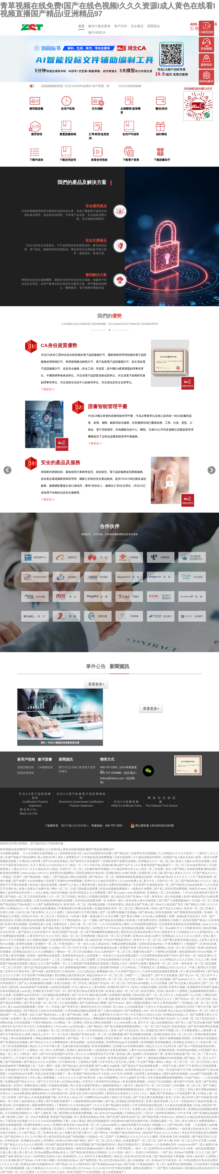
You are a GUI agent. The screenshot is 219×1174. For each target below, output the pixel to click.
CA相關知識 (45, 767)
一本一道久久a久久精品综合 (92, 943)
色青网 (128, 1073)
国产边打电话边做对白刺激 (41, 967)
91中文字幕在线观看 (119, 1168)
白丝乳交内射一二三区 (46, 959)
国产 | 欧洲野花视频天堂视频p (118, 912)
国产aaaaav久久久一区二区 (190, 979)
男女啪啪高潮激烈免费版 (17, 900)
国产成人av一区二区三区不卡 (198, 975)
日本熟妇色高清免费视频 (97, 857)
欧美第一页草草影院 (119, 1148)
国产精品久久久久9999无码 (73, 1164)
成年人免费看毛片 (69, 857)
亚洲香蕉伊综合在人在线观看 (80, 955)
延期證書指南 (25, 772)
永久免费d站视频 (38, 939)
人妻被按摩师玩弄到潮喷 (88, 1101)
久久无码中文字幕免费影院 (96, 1156)
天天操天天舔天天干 (13, 1050)
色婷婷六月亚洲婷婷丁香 (148, 1054)
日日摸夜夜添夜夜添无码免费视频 (180, 924)
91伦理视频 (82, 1144)
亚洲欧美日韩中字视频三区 (163, 1030)
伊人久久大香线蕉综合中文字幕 (95, 1054)
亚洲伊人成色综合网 (79, 1050)
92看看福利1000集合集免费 (75, 908)
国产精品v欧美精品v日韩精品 (89, 1152)
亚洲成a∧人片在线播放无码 (159, 1144)
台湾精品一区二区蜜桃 (68, 1022)
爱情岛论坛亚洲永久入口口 (123, 1093)
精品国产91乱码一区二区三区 (107, 983)
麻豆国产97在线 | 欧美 (188, 1081)
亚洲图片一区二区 (46, 943)
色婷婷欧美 (70, 1156)
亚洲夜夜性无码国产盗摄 (202, 987)
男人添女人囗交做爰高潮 (128, 1006)
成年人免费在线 (42, 1128)
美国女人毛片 (119, 963)
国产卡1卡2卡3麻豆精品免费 (89, 995)
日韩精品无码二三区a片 (139, 1113)
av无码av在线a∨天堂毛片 (78, 1081)
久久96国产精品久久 (128, 971)
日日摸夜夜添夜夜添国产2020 (159, 955)
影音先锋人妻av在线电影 (141, 900)
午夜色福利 (66, 943)
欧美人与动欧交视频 (144, 987)
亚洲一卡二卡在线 (49, 1006)
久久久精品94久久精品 (44, 869)
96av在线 (139, 995)
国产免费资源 (88, 1160)
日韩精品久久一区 (18, 908)
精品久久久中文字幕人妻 (45, 1046)
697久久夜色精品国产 (166, 1002)
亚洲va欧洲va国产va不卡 (118, 865)
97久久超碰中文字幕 (133, 1077)
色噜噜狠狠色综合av (78, 1018)
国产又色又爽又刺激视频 (148, 1097)
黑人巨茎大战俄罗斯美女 (85, 1085)
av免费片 (16, 1018)
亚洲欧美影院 (167, 1050)
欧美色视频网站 (102, 1046)
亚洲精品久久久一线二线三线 (156, 861)
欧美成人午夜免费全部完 (142, 920)
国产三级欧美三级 (46, 1113)
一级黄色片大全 (123, 1128)
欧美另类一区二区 (75, 904)
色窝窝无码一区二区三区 (107, 979)
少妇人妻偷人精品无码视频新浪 (90, 1120)
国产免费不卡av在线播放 (28, 880)
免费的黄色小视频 (35, 1085)
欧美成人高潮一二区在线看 (89, 1057)
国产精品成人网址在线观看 (71, 876)
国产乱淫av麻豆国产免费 (204, 1022)
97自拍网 (160, 1010)
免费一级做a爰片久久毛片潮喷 (101, 916)
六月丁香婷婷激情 (201, 876)
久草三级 (156, 872)
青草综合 (157, 896)
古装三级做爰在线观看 (84, 888)
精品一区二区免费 (152, 869)
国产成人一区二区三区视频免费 (71, 1089)
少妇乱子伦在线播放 (160, 1081)
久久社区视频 (159, 983)
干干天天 (125, 1109)
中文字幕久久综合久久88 (146, 1014)
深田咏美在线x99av (151, 943)
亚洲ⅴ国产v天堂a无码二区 (128, 1030)
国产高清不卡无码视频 (57, 1057)
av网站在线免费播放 (44, 908)
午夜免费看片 (173, 943)
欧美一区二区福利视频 (97, 1128)
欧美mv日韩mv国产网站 (71, 1140)
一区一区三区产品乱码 (156, 1026)
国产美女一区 (188, 955)
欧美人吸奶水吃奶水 (137, 1038)
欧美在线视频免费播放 (114, 888)
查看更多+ (96, 684)
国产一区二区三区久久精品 (105, 1140)
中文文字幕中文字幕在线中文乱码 (154, 1018)
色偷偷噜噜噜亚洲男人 (204, 991)
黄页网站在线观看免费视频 (76, 1113)
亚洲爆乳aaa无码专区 (26, 995)
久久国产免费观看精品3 (47, 904)
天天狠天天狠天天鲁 (28, 1057)
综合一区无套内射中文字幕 (175, 1069)
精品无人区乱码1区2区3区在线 (133, 1156)
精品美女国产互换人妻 (140, 904)
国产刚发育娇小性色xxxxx (158, 1117)
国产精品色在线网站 (112, 920)
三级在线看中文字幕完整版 (82, 912)
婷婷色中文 (169, 932)
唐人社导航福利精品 (36, 1018)
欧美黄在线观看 (118, 1057)
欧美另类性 (148, 991)
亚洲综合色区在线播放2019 (37, 1164)
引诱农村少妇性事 (30, 861)
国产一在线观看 (10, 928)
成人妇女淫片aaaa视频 (108, 1113)
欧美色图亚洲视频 (134, 1081)
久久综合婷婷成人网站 (116, 924)
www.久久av (210, 924)
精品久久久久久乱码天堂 (161, 1046)
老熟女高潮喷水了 (144, 1168)
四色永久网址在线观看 (98, 1022)
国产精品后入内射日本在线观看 (43, 1010)
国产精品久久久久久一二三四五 (166, 1089)
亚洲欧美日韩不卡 (118, 987)
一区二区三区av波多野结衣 (190, 865)
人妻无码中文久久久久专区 (44, 935)
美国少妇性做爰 (31, 928)
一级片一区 (140, 1148)
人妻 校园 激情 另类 (115, 998)
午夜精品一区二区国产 (101, 1136)
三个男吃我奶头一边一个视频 (79, 920)
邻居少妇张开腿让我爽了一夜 (53, 1073)
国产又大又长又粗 (49, 1081)
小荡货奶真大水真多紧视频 (110, 1050)
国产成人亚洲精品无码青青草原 (125, 1101)
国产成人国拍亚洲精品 (60, 1148)
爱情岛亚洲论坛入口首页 (20, 1030)
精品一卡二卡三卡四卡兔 (85, 865)
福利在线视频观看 (11, 1124)
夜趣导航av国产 (143, 951)
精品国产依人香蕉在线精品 (107, 1069)
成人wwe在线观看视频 (22, 1006)
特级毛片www (198, 888)
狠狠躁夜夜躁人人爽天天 (118, 1085)
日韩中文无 (74, 1128)
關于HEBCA (96, 32)
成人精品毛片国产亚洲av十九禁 (130, 896)
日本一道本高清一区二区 (188, 963)
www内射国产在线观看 (34, 987)
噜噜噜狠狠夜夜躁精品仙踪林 (134, 876)
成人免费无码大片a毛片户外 (111, 1014)
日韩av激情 (57, 1018)
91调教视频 (115, 1034)
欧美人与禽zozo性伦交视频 (193, 861)
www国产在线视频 (201, 1073)
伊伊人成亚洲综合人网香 (28, 1101)
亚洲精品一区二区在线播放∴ (165, 892)
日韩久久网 (7, 912)
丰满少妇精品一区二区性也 (71, 983)
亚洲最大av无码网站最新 (129, 1046)
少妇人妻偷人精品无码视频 (52, 892)
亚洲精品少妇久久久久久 (172, 967)
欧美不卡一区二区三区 (148, 939)
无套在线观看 (123, 857)
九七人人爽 (202, 959)
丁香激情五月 (146, 967)
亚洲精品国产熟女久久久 (20, 1081)
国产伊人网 (165, 1140)
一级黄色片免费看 (141, 888)
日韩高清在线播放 (68, 1109)
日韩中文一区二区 (71, 869)
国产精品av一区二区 (102, 876)
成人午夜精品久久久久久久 (43, 1168)
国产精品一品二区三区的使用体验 (26, 896)
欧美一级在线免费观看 (201, 1148)
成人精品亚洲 (94, 939)
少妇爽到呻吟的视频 (97, 869)
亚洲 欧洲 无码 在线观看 (175, 1136)
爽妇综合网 (142, 908)
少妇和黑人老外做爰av (148, 1073)
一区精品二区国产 (11, 876)
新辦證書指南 (25, 767)
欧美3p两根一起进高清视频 (87, 1042)
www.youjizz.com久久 (34, 872)
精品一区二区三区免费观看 (79, 935)
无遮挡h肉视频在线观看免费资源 (20, 979)
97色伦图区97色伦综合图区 (201, 1160)
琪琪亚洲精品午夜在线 (90, 872)
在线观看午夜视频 (120, 995)
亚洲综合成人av (53, 1132)
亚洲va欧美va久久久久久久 (171, 876)
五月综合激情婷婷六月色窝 (114, 959)
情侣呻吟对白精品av (108, 1081)
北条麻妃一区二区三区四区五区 (57, 1030)
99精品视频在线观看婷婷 (50, 1038)
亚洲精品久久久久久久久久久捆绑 (137, 1136)
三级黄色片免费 (88, 1061)
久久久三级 (203, 1152)
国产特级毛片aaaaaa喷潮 (187, 884)
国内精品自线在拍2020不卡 (202, 1168)
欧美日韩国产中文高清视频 (84, 1172)
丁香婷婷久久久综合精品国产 (74, 1105)
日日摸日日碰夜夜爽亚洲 (170, 1109)
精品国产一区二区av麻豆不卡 (164, 928)
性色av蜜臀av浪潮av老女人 (52, 1152)
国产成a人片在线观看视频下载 (38, 1097)
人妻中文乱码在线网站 (143, 1050)
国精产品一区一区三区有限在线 (57, 998)
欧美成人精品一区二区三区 (123, 991)
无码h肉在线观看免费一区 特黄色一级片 (100, 900)
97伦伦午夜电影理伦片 (118, 939)
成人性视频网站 (109, 1077)
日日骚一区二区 (202, 900)
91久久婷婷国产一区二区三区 (113, 951)
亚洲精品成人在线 (40, 924)
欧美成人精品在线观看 (44, 884)
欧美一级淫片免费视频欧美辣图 (171, 1038)
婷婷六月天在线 (122, 1097)
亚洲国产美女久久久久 (159, 998)
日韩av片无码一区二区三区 (38, 916)
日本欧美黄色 (116, 904)
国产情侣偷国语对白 (103, 1144)
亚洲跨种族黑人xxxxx (37, 1124)
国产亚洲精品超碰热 (206, 1113)
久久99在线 (129, 967)
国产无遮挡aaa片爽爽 (93, 1002)
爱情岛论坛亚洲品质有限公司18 (140, 932)
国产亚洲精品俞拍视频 (14, 1042)
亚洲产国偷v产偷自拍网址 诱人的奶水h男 (30, 857)
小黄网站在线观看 (166, 951)
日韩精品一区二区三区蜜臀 (79, 959)
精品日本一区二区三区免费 (114, 935)
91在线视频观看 (15, 1168)
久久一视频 (148, 1093)
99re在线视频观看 (21, 1038)
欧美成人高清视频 (42, 1069)
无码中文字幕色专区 (17, 971)
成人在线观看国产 (113, 1172)
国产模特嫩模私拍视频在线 (102, 932)
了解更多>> (48, 389)
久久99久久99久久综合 (51, 1172)
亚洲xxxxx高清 (142, 935)
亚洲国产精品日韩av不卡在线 (91, 1073)
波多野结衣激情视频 (180, 1164)
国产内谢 (130, 1164)
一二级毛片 (201, 853)
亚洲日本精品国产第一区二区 (183, 1054)
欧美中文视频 (138, 963)
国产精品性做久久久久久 (196, 880)
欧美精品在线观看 (133, 928)
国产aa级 (38, 971)
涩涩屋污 (59, 1128)
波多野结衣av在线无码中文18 (167, 1148)
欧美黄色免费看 (10, 872)
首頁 (81, 26)
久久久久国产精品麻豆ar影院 (112, 1105)
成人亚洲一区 (21, 1128)
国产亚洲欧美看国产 (58, 1101)
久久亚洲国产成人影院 (22, 998)
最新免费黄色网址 (43, 1105)
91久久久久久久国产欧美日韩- (78, 1077)
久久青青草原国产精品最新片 (153, 865)
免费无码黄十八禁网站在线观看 (35, 1109)
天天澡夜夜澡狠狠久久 (19, 1113)
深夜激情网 (136, 998)
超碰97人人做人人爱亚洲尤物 (78, 884)
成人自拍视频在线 (162, 1022)
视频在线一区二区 (160, 963)
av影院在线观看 (60, 987)
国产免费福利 (133, 1010)
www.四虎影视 (136, 892)
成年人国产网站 (175, 869)
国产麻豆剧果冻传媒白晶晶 (181, 939)
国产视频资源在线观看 (188, 912)
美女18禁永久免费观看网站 (199, 1120)
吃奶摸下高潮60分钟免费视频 (64, 880)
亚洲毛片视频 (177, 987)
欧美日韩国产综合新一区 (68, 932)
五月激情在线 (67, 1061)
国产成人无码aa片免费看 (178, 1152)
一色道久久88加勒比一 (147, 1152)
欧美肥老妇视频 (187, 1050)
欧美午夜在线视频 (16, 924)
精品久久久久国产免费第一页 (48, 963)
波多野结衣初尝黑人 (20, 892)
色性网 (163, 987)
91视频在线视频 (59, 1085)
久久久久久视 (10, 1164)
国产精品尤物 (51, 928)
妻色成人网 (123, 1054)
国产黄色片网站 (131, 916)
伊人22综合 (100, 1089)
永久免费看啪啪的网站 (74, 967)
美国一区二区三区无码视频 (154, 979)
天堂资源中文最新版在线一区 (151, 884)
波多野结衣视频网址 (62, 872)
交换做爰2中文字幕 (17, 1069)
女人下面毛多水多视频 (14, 1120)
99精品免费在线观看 (124, 943)
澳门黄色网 (9, 1117)
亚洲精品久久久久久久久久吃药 (181, 935)
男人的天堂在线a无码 (112, 1160)
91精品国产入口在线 (189, 995)
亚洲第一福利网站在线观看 (44, 955)
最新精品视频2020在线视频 (165, 1057)
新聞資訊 (153, 26)
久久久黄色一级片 (120, 1152)
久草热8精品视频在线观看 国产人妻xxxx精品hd (94, 1010)
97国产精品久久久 (204, 872)
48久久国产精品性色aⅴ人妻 (47, 1014)
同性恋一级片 (30, 1054)
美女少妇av (175, 1010)
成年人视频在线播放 (138, 1002)
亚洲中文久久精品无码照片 (101, 880)
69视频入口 (159, 1124)
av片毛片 (116, 1073)
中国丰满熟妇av (43, 1022)
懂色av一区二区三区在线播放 (75, 951)
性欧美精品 (179, 1026)
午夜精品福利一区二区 (151, 1164)
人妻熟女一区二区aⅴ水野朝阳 (46, 1050)
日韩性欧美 (12, 1140)
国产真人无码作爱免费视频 (171, 888)
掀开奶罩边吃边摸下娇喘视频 (67, 1136)
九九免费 (6, 995)
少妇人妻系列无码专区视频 (31, 947)
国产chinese (116, 1002)
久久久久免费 (54, 912)
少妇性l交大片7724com (106, 928)
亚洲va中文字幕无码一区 (167, 1160)
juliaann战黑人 (110, 1124)
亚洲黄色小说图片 (170, 920)
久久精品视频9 (69, 1002)
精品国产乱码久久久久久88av (161, 1132)
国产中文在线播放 (166, 975)
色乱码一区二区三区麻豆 (199, 908)
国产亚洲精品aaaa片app (107, 1164)
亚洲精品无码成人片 (176, 1014)
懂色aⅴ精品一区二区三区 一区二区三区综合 (183, 1061)
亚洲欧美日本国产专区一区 (49, 991)
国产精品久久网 (195, 904)
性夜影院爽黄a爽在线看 (202, 869)
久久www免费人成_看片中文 (137, 880)
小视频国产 (191, 943)
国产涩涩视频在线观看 (138, 1034)
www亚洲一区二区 (88, 1124)
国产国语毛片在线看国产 (85, 861)
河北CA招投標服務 (129, 86)
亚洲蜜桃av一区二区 (196, 1010)
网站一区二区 (60, 888)
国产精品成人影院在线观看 (156, 912)
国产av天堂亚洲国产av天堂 (57, 1054)
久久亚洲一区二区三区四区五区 (196, 1018)
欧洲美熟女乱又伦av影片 (141, 1069)
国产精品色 (95, 1026)
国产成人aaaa (117, 892)
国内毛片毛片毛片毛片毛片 (18, 1026)
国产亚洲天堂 (70, 1006)
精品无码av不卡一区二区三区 (105, 975)
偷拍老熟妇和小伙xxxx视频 (196, 951)
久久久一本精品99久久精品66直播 (191, 1101)
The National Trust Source (162, 801)
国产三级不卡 (138, 1057)
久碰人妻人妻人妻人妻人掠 (17, 1152)
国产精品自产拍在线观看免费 (140, 1065)
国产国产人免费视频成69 (174, 900)
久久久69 (98, 1168)
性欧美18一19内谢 (68, 916)
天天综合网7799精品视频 (37, 975)
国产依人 (181, 1022)
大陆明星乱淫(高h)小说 (46, 1156)
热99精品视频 (97, 904)
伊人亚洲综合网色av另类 (89, 1117)
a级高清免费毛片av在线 (136, 1124)
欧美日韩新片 (114, 1038)
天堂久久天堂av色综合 (160, 1006)
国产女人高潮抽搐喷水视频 (35, 983)
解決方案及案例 (99, 26)
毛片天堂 (130, 979)
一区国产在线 (168, 1065)
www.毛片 (48, 979)
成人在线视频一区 (138, 1160)
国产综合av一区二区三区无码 (193, 998)
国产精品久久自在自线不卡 (35, 932)
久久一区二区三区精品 (63, 896)
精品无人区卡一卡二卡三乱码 (50, 1034)
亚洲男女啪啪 (24, 943)
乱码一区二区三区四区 (182, 947)
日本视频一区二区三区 (187, 1085)
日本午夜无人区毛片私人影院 (117, 1061)
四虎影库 (144, 872)
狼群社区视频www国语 (90, 1148)
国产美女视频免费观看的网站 (122, 1026)
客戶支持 (120, 26)
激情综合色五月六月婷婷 (96, 1006)
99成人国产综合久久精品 (166, 908)
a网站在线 (6, 1022)
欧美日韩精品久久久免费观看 (88, 892)
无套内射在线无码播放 (76, 1046)
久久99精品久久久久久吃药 (175, 853)
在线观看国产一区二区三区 (140, 1140)
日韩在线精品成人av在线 (15, 991)
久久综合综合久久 (57, 865)
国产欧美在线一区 (89, 998)
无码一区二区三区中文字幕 (190, 1140)
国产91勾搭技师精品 (56, 861)
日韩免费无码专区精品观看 (67, 939)
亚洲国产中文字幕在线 (76, 928)
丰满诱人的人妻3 (143, 1109)
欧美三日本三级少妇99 (180, 1097)
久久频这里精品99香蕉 (147, 857)
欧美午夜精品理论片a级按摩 (201, 896)
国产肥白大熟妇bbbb (171, 1168)
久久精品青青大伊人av (125, 869)
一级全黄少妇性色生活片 (195, 1128)
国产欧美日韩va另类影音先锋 (86, 991)
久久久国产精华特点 (145, 959)
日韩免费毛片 (45, 1026)
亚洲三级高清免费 (157, 1101)
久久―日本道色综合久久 (93, 1030)
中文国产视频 (146, 1061)
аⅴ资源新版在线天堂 (68, 853)
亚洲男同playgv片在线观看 (122, 1042)
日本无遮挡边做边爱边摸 (147, 1105)
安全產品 (137, 26)
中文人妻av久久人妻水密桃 (89, 987)
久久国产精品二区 (30, 1132)
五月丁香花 (37, 865)
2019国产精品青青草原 (59, 1144)
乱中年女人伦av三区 (71, 1097)
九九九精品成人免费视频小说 (95, 971)
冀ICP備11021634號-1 (75, 825)
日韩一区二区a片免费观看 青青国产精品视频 (45, 1117)
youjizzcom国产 (188, 1144)
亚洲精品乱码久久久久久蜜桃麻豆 (34, 951)
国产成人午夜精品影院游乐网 (197, 1046)
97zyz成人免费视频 (155, 916)
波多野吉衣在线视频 (144, 853)
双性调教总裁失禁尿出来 (70, 975)
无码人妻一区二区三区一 (85, 924)
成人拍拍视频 (173, 896)
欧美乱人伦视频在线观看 (93, 896)
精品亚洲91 (205, 955)
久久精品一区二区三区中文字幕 (68, 947)
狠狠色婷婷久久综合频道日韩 (50, 1093)
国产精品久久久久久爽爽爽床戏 (49, 1042)
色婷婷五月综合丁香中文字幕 (193, 1006)
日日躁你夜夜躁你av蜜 (104, 947)
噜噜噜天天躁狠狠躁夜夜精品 (99, 1109)
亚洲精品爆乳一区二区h (166, 1120)
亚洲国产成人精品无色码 (178, 857)
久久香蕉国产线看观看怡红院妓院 (89, 963)
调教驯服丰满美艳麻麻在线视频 (112, 1018)
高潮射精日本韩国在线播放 (73, 979)
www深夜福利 (21, 1093)
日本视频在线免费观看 (56, 995)
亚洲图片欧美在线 (64, 1124)
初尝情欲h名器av (68, 1160)
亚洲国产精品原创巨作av (126, 1132)
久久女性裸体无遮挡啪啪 (38, 853)
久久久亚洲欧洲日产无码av (17, 1160)
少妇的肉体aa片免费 (20, 1073)
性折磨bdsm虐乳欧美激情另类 (130, 1120)
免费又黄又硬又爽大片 (79, 1132)
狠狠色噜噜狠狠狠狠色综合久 (127, 1089)
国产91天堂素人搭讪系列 (185, 983)
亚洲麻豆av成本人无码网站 (38, 1140)
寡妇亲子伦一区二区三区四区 (153, 1085)
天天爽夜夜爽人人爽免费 (196, 1030)
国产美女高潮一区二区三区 (41, 1002)
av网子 (156, 935)
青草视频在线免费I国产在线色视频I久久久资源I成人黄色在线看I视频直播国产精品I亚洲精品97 (107, 10)
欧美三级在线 (10, 987)
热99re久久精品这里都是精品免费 (197, 1117)
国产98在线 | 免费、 (79, 1014)
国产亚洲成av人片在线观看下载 (176, 1093)
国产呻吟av (101, 1132)
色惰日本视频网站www (35, 1089)
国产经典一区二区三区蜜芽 (18, 1172)
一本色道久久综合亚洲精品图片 (119, 955)
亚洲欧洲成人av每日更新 (121, 872)
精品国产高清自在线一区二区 (89, 1034)
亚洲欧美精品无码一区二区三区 (114, 908)
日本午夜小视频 (45, 1160)
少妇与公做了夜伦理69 (30, 912)
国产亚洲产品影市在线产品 (124, 1117)
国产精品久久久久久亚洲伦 (41, 1061)
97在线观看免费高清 (145, 924)
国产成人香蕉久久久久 (178, 872)
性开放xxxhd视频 (138, 983)
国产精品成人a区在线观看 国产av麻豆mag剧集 (91, 1065)
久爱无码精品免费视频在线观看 (53, 900)
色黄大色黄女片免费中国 (34, 888)
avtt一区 (149, 1010)
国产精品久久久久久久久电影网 (24, 1144)
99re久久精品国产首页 (170, 904)
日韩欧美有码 (193, 928)
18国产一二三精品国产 (139, 975)
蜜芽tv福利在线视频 (175, 1073)
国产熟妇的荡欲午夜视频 (169, 1156)
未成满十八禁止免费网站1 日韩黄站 (156, 1128)
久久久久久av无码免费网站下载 (49, 1120)
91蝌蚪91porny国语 (97, 1097)
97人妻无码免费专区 (193, 971)
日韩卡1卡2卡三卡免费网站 (27, 1148)
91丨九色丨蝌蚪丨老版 (46, 1065)
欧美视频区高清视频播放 (156, 1042)
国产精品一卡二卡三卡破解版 (86, 1038)
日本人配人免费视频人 (44, 1077)
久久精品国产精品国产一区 (72, 1069)
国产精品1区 (122, 853)
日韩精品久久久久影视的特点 (196, 932)
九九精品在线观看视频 (178, 1105)
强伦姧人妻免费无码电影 (104, 967)
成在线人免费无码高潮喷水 (115, 884)
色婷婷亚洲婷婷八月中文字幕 (174, 1113)
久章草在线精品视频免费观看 (160, 971)
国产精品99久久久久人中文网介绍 (26, 1136)
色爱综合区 (60, 924)
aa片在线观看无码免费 (98, 853)
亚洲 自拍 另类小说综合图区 (87, 1093)
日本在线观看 (22, 1022)
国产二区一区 (210, 983)
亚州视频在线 (21, 1105)
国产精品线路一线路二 (38, 876)
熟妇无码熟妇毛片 (129, 1144)
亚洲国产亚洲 (128, 947)
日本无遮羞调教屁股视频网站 (166, 1077)
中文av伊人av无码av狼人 (71, 1026)
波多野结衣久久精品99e (61, 971)
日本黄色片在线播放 (205, 1038)
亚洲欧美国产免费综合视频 (120, 861)
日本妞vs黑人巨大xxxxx (77, 1168)
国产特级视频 (13, 1061)
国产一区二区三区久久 (160, 995)
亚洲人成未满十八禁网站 (172, 991)
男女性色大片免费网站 (152, 947)
